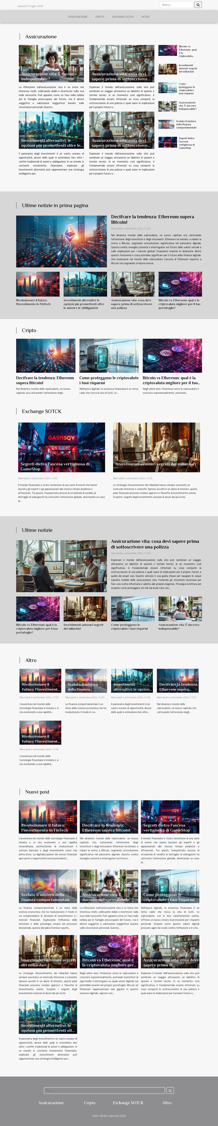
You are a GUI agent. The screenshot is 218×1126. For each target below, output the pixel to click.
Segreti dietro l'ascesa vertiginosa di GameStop (187, 143)
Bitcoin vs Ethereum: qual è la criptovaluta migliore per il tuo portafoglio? (188, 56)
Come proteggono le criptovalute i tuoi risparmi (187, 88)
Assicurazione (77, 17)
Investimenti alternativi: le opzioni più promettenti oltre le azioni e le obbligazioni (50, 145)
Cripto (99, 17)
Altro (146, 17)
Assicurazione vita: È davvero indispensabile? (49, 76)
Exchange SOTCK (123, 17)
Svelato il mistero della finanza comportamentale (186, 124)
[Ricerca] (176, 4)
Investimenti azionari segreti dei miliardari (188, 68)
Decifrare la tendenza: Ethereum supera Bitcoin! (178, 689)
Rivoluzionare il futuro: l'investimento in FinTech (41, 689)
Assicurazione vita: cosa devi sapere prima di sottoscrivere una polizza (119, 78)
